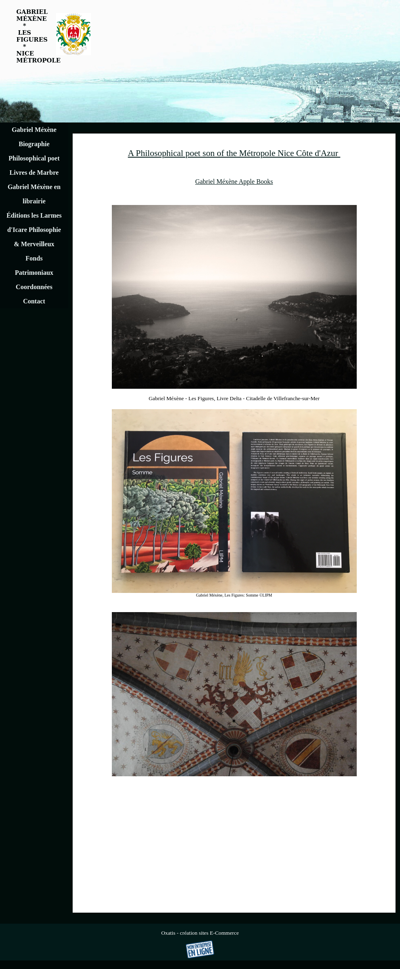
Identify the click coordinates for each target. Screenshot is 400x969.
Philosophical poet (34, 158)
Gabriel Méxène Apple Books (234, 181)
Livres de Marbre (33, 172)
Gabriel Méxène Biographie (34, 136)
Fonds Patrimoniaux (34, 265)
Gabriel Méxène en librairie (34, 194)
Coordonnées (34, 286)
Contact (34, 301)
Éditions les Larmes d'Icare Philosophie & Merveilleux (34, 229)
